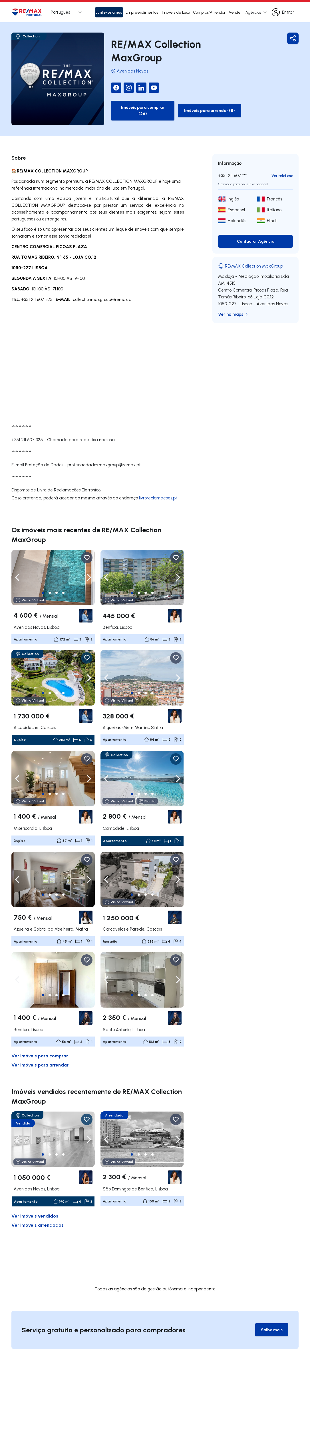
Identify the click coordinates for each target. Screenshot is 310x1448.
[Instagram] (118, 85)
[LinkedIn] (131, 85)
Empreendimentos (142, 12)
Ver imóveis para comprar (39, 1045)
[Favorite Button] (86, 547)
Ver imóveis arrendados (37, 1214)
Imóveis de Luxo (176, 12)
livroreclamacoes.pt (158, 487)
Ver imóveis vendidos (34, 1205)
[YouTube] (143, 85)
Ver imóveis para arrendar (40, 1054)
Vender (235, 12)
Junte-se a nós (109, 12)
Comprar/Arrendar (209, 12)
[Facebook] (106, 85)
